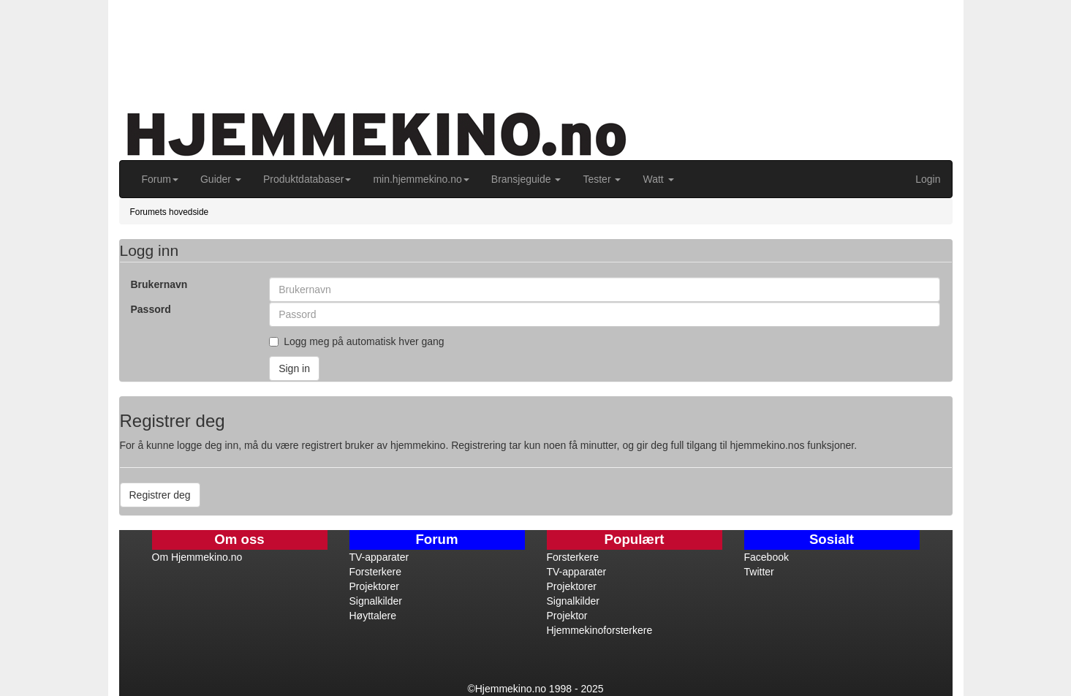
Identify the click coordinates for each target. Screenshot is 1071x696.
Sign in (294, 368)
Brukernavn (159, 284)
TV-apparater (379, 557)
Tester (602, 179)
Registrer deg (160, 495)
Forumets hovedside (169, 212)
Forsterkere (375, 572)
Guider (220, 179)
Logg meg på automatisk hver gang (356, 341)
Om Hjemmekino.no (197, 557)
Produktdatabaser (307, 179)
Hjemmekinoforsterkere (600, 630)
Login (927, 179)
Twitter (759, 572)
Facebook (766, 557)
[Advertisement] (466, 44)
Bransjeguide (526, 179)
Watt (658, 179)
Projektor (567, 615)
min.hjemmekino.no (421, 179)
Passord (151, 309)
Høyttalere (373, 615)
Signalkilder (375, 601)
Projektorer (374, 586)
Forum (160, 179)
